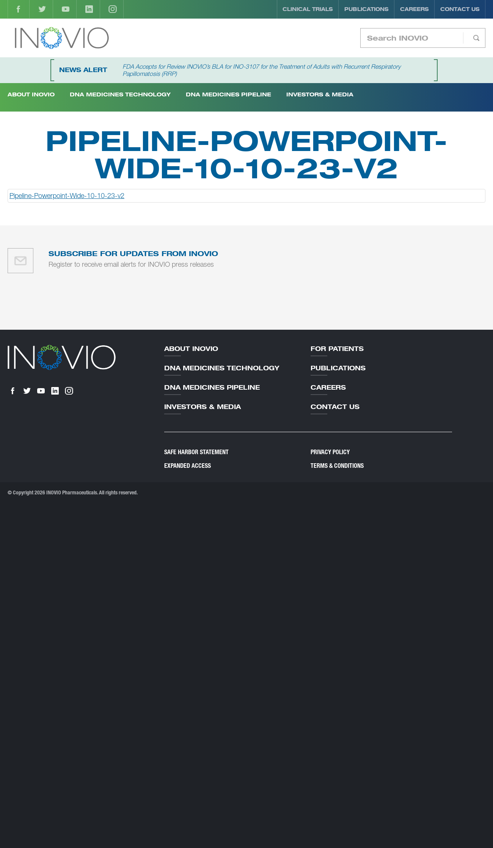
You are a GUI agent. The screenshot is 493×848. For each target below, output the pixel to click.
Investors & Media (319, 94)
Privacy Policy (330, 452)
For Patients (337, 348)
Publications (366, 9)
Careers (414, 9)
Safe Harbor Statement (196, 452)
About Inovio (191, 348)
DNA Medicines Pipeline (228, 94)
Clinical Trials (308, 9)
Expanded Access (187, 465)
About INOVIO (31, 94)
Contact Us (460, 9)
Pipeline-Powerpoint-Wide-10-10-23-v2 (66, 196)
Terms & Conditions (337, 465)
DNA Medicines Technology (120, 94)
